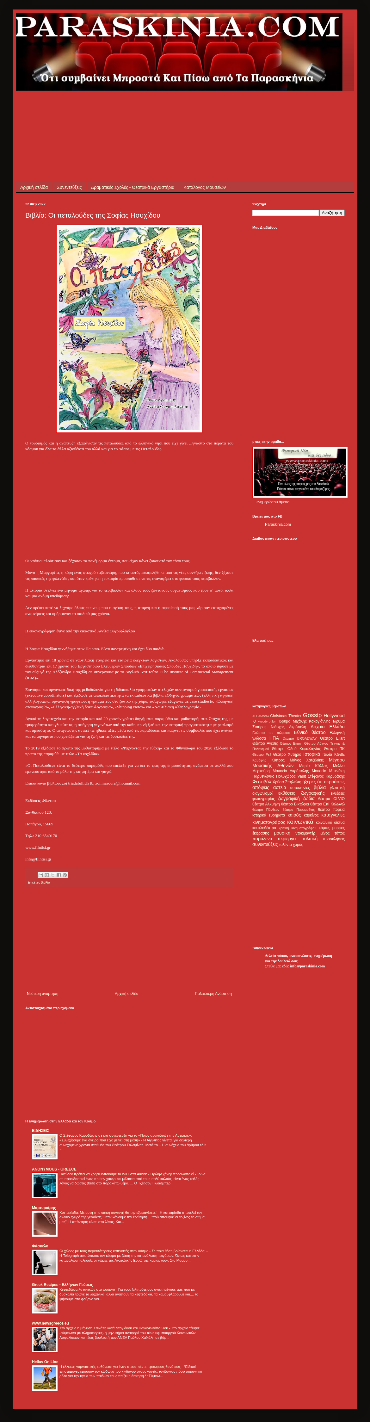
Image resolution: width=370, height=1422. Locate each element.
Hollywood (334, 715)
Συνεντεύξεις (69, 187)
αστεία (279, 787)
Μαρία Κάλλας (313, 766)
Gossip (312, 715)
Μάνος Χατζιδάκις (307, 760)
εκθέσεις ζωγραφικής (301, 793)
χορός (298, 844)
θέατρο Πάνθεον (265, 809)
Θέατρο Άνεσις (265, 743)
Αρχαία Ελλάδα (328, 726)
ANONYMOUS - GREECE (54, 1169)
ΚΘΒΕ (339, 754)
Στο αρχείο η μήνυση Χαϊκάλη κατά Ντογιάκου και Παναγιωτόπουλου (114, 1328)
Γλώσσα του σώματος (271, 733)
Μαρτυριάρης (44, 1208)
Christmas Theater (285, 716)
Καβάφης (259, 760)
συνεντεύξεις (265, 844)
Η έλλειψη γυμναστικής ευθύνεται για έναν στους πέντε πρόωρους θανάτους (120, 1367)
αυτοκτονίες (300, 788)
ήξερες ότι (312, 781)
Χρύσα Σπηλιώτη (287, 782)
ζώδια (309, 798)
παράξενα (262, 838)
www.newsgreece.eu (50, 1323)
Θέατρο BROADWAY (300, 738)
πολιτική (309, 838)
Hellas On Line (45, 1362)
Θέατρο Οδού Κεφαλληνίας (296, 749)
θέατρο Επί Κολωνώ (327, 804)
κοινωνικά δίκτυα (330, 822)
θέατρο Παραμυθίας (299, 809)
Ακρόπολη (297, 727)
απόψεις (260, 787)
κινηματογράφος (268, 822)
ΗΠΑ (274, 738)
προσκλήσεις (334, 839)
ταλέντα (285, 844)
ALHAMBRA (260, 716)
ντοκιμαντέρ (306, 833)
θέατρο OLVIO (331, 799)
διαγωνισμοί (262, 793)
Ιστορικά (311, 754)
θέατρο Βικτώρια (295, 804)
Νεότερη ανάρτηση (42, 993)
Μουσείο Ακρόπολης (291, 771)
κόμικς (324, 828)
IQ (254, 721)
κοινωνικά (300, 821)
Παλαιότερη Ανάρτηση (213, 993)
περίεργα (287, 838)
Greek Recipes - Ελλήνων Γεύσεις (62, 1284)
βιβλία (45, 882)
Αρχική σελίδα (34, 187)
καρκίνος (311, 815)
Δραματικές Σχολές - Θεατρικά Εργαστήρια (133, 187)
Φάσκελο (40, 1246)
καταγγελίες (333, 814)
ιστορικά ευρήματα (268, 815)
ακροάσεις (334, 781)
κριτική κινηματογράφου (297, 828)
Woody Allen (267, 721)
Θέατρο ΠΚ (334, 749)
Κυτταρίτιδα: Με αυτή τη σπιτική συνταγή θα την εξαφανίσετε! (108, 1212)
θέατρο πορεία (331, 809)
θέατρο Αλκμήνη (266, 804)
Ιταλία (327, 754)
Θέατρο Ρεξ (261, 754)
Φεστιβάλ (261, 781)
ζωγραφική (289, 798)
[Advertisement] (140, 105)
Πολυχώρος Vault (291, 776)
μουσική (282, 832)
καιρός (294, 814)
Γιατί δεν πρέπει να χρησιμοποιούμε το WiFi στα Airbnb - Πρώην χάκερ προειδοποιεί (126, 1174)
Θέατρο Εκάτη (291, 743)
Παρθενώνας (263, 776)
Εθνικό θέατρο (310, 732)
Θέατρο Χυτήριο (287, 754)
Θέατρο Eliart (332, 738)
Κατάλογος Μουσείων (205, 187)
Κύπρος (278, 760)
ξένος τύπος (332, 833)
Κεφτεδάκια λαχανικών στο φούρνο (87, 1289)
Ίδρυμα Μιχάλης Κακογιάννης (304, 721)
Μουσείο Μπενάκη (328, 771)
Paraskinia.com (278, 524)
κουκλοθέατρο (264, 828)
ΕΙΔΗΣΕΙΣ (40, 1130)
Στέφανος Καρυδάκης (326, 776)
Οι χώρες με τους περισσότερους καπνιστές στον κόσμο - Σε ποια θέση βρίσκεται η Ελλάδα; (133, 1251)
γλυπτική (337, 788)
